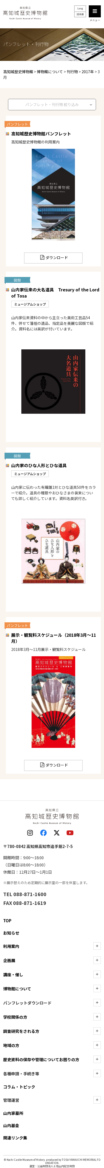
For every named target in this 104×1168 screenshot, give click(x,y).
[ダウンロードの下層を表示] (97, 1002)
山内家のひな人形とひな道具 (39, 465)
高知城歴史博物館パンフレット (41, 133)
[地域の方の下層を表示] (97, 1045)
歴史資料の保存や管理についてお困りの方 (41, 1059)
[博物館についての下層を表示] (97, 988)
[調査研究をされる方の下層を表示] (97, 1031)
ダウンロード (57, 257)
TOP (7, 920)
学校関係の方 (15, 1017)
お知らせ (11, 933)
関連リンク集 (15, 1137)
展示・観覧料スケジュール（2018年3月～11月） (53, 638)
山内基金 (11, 1125)
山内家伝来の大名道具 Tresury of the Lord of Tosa (55, 292)
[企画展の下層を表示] (97, 960)
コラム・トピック (19, 1086)
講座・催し (13, 974)
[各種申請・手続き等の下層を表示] (97, 1073)
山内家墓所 (13, 1113)
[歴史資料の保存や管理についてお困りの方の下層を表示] (97, 1059)
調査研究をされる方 (21, 1031)
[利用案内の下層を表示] (97, 946)
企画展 (9, 960)
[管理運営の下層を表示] (97, 1100)
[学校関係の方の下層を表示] (97, 1017)
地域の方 (11, 1045)
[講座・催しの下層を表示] (97, 974)
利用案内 (11, 946)
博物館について (17, 988)
